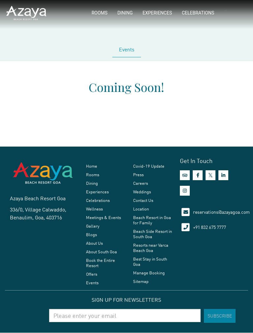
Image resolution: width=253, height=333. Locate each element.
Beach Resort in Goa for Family (152, 220)
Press (138, 174)
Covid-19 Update (148, 166)
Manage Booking (149, 272)
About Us (94, 243)
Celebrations (198, 12)
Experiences (157, 12)
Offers (91, 274)
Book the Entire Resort (100, 263)
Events (126, 49)
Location (141, 208)
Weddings (142, 191)
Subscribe (220, 316)
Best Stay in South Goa (150, 261)
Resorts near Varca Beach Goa (150, 247)
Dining (124, 12)
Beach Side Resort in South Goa (152, 234)
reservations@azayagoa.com (221, 212)
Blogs (91, 234)
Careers (140, 183)
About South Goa (101, 251)
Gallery (92, 226)
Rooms (99, 12)
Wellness (94, 208)
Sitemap (141, 281)
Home (91, 166)
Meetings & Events (103, 217)
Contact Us (143, 200)
